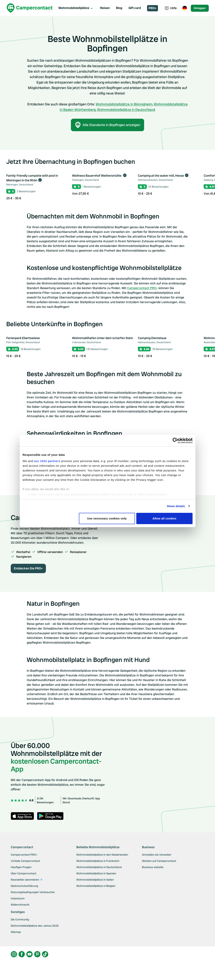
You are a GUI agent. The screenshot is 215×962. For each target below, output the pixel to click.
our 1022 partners (47, 461)
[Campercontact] (29, 8)
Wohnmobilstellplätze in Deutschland (126, 109)
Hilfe (171, 8)
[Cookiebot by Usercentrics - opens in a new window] (175, 441)
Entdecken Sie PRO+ (28, 568)
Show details (176, 506)
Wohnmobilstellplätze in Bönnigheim (124, 104)
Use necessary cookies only (107, 518)
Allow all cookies (165, 518)
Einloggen (200, 8)
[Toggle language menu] (184, 8)
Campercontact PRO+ (142, 288)
